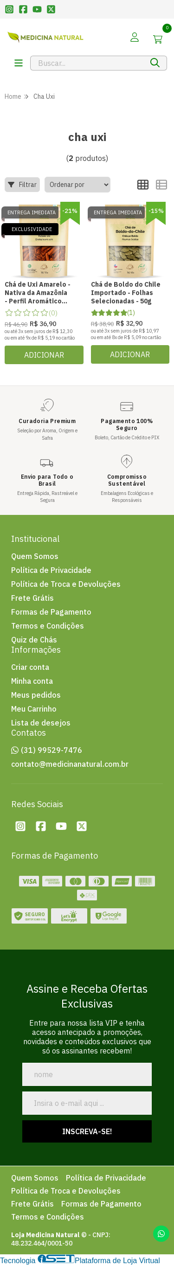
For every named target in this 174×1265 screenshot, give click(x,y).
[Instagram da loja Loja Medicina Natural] (20, 826)
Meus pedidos (36, 695)
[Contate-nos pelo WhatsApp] (161, 1234)
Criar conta (30, 667)
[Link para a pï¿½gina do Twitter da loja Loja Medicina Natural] (51, 9)
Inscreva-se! (87, 1131)
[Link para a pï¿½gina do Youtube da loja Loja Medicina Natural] (37, 9)
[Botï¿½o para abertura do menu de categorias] (18, 63)
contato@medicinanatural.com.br (70, 764)
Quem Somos (34, 556)
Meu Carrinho (34, 708)
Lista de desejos (41, 722)
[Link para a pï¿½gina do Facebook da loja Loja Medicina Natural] (23, 9)
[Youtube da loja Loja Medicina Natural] (61, 826)
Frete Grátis (32, 598)
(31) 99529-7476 (51, 750)
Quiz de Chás (34, 639)
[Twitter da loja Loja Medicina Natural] (81, 826)
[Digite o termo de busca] (87, 63)
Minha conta (32, 681)
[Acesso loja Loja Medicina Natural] (134, 37)
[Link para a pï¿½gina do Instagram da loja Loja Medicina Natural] (9, 9)
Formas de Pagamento (51, 611)
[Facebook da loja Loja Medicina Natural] (41, 826)
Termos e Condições (47, 625)
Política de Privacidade (51, 570)
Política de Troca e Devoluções (66, 584)
